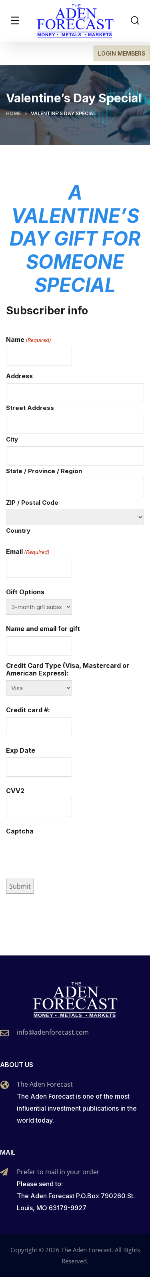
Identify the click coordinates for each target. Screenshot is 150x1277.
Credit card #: (28, 710)
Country (18, 530)
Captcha (20, 831)
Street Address (30, 408)
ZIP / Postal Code (32, 502)
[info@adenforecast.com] (4, 1033)
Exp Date (20, 750)
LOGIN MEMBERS (122, 53)
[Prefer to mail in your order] (4, 1172)
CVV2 (15, 791)
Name (28, 340)
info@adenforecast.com (53, 1032)
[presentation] (67, 854)
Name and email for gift (43, 629)
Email (28, 552)
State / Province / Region (44, 471)
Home (13, 113)
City (12, 439)
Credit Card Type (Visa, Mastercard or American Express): (67, 669)
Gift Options (25, 592)
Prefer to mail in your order (58, 1171)
